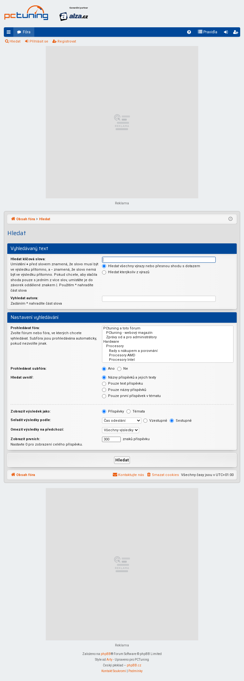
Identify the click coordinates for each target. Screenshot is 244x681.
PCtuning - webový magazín (168, 333)
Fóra (26, 32)
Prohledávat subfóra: (28, 369)
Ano (108, 369)
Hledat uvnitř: (21, 377)
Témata (135, 411)
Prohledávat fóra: (25, 328)
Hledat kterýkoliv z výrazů (125, 272)
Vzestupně (155, 421)
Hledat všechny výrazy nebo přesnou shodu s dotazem (151, 266)
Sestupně (181, 421)
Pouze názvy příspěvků (124, 390)
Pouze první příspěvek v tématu (131, 396)
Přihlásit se (39, 41)
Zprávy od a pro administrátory (168, 337)
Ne (122, 369)
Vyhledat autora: (24, 298)
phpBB (106, 654)
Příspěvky (113, 411)
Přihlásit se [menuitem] (227, 33)
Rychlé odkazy (9, 33)
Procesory (168, 346)
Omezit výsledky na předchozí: (37, 429)
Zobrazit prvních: (25, 439)
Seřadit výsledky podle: (30, 420)
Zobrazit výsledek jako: (30, 411)
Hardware (168, 342)
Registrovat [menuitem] (236, 33)
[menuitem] (189, 32)
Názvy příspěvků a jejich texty (129, 377)
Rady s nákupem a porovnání (168, 351)
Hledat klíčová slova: (27, 259)
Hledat (15, 41)
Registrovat (67, 41)
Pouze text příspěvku (122, 383)
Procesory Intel (168, 360)
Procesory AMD (168, 355)
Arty (109, 659)
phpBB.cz (134, 665)
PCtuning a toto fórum (168, 328)
